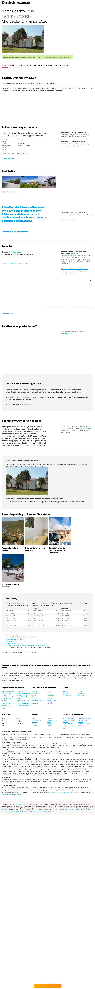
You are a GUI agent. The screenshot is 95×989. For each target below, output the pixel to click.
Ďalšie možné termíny (8, 158)
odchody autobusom (56, 756)
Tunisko (34, 662)
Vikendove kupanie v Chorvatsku (11, 758)
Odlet (34, 65)
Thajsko (34, 689)
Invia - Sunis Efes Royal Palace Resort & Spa (23, 668)
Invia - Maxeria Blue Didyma (7, 668)
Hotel (4, 65)
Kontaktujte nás (66, 334)
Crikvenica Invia (36, 404)
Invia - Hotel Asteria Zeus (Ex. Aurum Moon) (24, 658)
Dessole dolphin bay (68, 682)
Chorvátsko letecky (12, 607)
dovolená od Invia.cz (64, 773)
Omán (34, 682)
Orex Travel (80, 733)
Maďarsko (50, 667)
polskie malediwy (14, 775)
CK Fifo (80, 655)
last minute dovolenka (26, 775)
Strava (28, 65)
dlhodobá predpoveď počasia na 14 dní (22, 428)
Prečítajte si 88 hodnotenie (15, 231)
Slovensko (35, 667)
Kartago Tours (82, 657)
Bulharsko (35, 655)
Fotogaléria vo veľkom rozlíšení (11, 192)
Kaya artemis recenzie (84, 682)
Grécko (34, 659)
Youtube (37, 773)
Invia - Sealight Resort (8, 655)
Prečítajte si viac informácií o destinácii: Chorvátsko (16, 263)
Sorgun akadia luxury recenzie (84, 688)
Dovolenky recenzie (22, 768)
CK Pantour (81, 659)
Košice (19, 682)
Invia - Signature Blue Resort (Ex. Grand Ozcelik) (8, 662)
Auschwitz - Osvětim (39, 775)
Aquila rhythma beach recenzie (69, 684)
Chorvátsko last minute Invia (15, 603)
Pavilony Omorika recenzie (15, 598)
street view (70, 255)
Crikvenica (16, 252)
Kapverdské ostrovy (38, 664)
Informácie (57, 65)
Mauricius (50, 687)
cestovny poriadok (69, 756)
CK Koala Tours (67, 659)
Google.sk (5, 773)
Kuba (49, 685)
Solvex (64, 660)
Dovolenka (21, 65)
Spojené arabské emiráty (52, 664)
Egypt (49, 657)
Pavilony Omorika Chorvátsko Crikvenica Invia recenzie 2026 (26, 609)
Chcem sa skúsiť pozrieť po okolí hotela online (74, 269)
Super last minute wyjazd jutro (79, 773)
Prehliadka (11, 65)
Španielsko (35, 660)
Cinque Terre (49, 775)
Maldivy (50, 689)
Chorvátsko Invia (26, 404)
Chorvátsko (51, 659)
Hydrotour (66, 657)
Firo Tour (65, 655)
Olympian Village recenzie (83, 684)
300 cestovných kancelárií (51, 397)
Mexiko (34, 687)
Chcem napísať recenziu (68, 220)
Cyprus (50, 655)
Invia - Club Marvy (22, 655)
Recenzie (41, 65)
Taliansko (50, 660)
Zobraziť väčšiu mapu (8, 313)
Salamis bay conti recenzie (68, 688)
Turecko (50, 662)
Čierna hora (35, 657)
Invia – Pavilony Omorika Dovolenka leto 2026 (21, 600)
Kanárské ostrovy (52, 684)
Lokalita (49, 65)
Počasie (65, 65)
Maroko (50, 682)
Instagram (87, 428)
